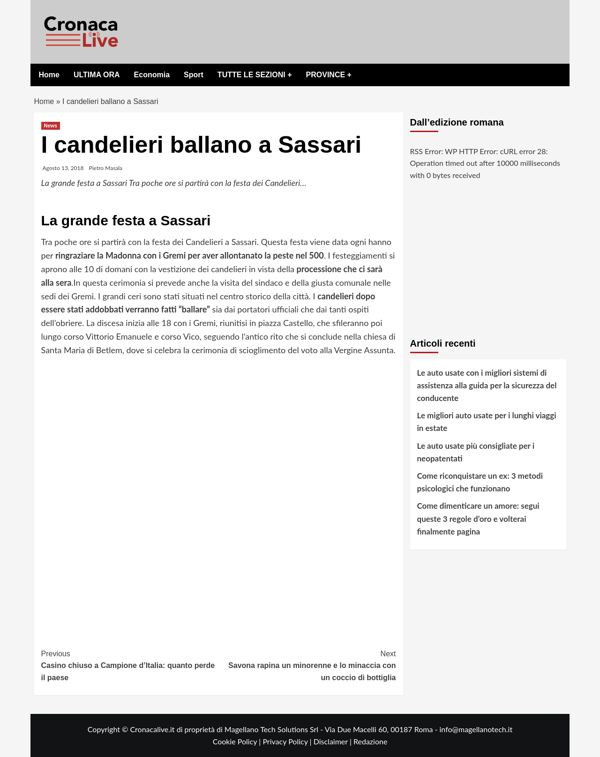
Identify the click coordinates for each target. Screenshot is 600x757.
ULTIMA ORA (97, 75)
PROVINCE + (329, 75)
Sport (193, 75)
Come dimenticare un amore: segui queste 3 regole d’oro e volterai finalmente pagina (478, 518)
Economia (152, 75)
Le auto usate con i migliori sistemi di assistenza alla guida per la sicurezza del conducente (487, 385)
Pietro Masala (106, 167)
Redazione (370, 741)
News (51, 125)
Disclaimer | (333, 741)
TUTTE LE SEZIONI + (255, 75)
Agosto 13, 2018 (63, 167)
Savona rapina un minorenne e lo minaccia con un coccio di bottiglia (307, 665)
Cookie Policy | (238, 741)
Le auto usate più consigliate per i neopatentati (476, 452)
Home (49, 75)
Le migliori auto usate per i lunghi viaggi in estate (486, 421)
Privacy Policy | (287, 741)
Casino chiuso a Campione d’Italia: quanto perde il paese (130, 665)
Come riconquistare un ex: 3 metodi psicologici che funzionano (480, 482)
